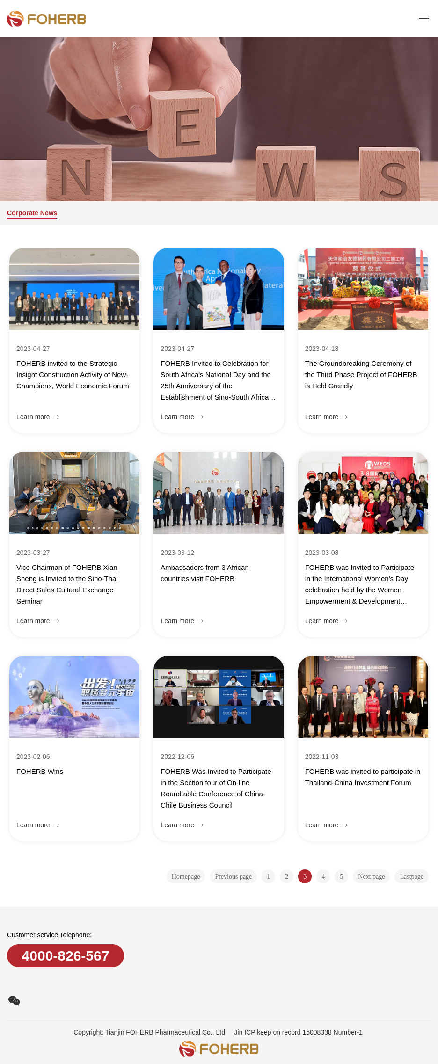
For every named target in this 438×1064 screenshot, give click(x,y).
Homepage (186, 876)
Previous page (233, 876)
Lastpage (411, 876)
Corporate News (32, 213)
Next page (371, 876)
